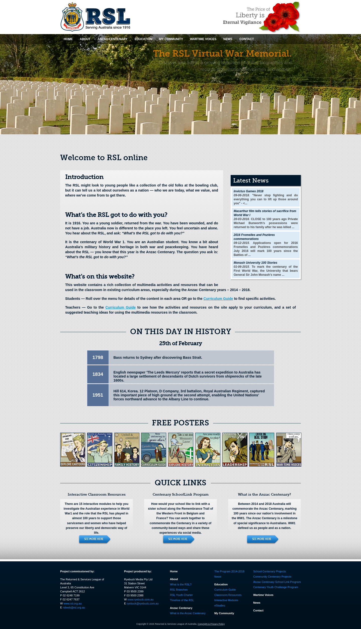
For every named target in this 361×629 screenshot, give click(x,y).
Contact (258, 610)
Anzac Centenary (181, 607)
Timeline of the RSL (182, 600)
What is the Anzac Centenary (188, 613)
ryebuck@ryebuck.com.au (142, 603)
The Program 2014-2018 (229, 571)
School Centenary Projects (269, 571)
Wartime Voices (263, 594)
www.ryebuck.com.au (140, 599)
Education (221, 584)
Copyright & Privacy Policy (211, 624)
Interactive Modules (226, 600)
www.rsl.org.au (72, 603)
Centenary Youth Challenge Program (275, 587)
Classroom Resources (227, 594)
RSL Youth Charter (181, 594)
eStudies (219, 605)
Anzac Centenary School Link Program (277, 581)
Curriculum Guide (218, 299)
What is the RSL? (181, 584)
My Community (224, 613)
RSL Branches (179, 589)
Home (174, 571)
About (174, 579)
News (217, 576)
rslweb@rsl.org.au (74, 607)
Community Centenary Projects (272, 576)
